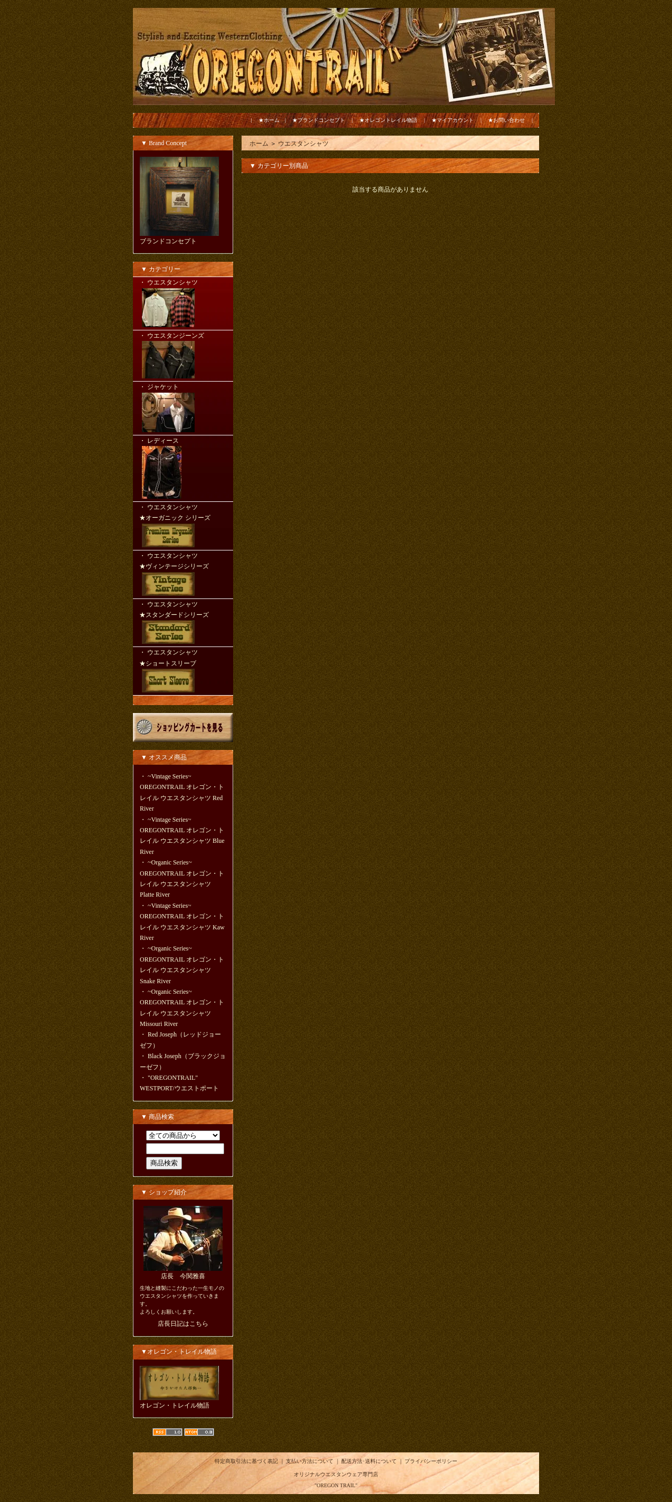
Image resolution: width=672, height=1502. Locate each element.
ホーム (258, 143)
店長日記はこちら (183, 1323)
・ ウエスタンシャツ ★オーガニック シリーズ (183, 526)
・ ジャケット (183, 408)
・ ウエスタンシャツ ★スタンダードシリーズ (183, 624)
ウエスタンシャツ (303, 143)
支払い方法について (309, 1461)
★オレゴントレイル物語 (388, 120)
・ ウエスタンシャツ (183, 304)
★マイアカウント (452, 120)
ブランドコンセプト (168, 241)
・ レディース (183, 469)
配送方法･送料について (369, 1461)
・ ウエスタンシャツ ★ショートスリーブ (183, 672)
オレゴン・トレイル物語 (174, 1405)
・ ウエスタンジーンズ (183, 356)
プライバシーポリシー (431, 1461)
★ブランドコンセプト (318, 120)
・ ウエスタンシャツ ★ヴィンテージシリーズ (183, 575)
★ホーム (269, 120)
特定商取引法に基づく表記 (246, 1461)
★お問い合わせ (506, 120)
